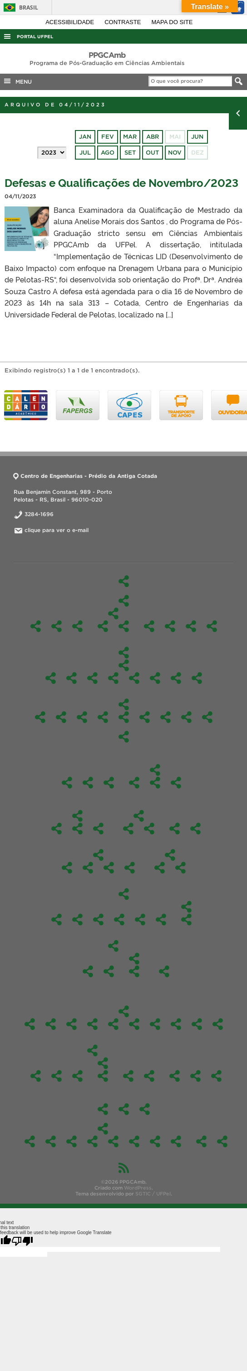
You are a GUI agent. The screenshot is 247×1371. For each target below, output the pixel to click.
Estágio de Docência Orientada (88, 867)
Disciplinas (123, 652)
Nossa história (56, 626)
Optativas (123, 704)
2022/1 (176, 1024)
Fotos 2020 (155, 1141)
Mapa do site (172, 22)
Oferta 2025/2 (50, 1024)
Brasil (19, 7)
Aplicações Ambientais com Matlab (82, 717)
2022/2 (155, 1024)
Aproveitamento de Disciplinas (67, 867)
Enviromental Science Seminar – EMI (124, 717)
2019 (113, 945)
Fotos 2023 (92, 1141)
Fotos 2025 (50, 1141)
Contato (195, 1076)
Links (216, 1076)
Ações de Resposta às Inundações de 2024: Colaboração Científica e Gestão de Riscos (35, 1076)
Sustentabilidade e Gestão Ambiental (197, 678)
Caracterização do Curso (77, 626)
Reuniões (109, 782)
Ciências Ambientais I (50, 678)
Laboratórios (144, 1109)
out (152, 152)
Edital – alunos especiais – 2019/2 (88, 971)
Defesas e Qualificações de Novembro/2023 (121, 182)
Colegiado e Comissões (155, 769)
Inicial (134, 971)
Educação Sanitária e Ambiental (103, 717)
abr (152, 136)
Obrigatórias (124, 665)
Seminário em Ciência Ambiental (176, 678)
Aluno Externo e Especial (56, 828)
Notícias (149, 1076)
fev (107, 136)
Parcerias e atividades (149, 828)
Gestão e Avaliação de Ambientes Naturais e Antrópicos (103, 626)
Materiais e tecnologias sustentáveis (134, 678)
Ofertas (123, 1011)
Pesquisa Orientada (155, 678)
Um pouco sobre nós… (174, 1076)
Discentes (77, 815)
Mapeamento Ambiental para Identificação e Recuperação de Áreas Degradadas (165, 717)
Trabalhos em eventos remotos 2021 (103, 1076)
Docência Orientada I (92, 678)
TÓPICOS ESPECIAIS (40, 717)
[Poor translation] (22, 1241)
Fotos (103, 1128)
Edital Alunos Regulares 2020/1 (186, 919)
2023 (119, 919)
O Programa (123, 600)
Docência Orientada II (113, 678)
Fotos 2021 (134, 1141)
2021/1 (217, 1024)
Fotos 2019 (176, 1141)
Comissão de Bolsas (191, 626)
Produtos (103, 1109)
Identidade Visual (88, 782)
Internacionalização (139, 815)
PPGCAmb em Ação (92, 1050)
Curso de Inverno (77, 1076)
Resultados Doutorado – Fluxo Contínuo (180, 867)
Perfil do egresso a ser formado (212, 626)
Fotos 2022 (113, 1141)
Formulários (98, 855)
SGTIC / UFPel (153, 1193)
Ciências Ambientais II (71, 678)
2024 (98, 919)
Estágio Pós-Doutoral (124, 1109)
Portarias (176, 782)
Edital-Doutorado (170, 855)
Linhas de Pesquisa (113, 613)
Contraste (123, 22)
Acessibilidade (70, 22)
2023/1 (134, 1024)
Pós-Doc (67, 782)
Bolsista (195, 828)
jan (85, 136)
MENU (17, 80)
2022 (140, 919)
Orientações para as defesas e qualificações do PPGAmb (129, 867)
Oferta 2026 (30, 1024)
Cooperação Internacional (128, 828)
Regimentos (174, 828)
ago (107, 152)
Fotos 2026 (30, 1141)
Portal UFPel (35, 36)
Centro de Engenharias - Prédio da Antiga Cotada (85, 476)
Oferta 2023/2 (113, 1024)
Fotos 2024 (71, 1141)
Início (124, 581)
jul (85, 152)
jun (197, 136)
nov (175, 152)
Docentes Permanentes (149, 626)
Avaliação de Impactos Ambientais (61, 717)
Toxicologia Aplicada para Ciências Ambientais (124, 736)
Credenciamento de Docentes (201, 1141)
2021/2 (197, 1024)
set (130, 152)
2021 (161, 919)
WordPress (138, 1187)
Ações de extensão (128, 1076)
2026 (159, 867)
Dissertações (98, 828)
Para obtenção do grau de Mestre (109, 867)
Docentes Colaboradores (170, 626)
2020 (186, 906)
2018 (164, 971)
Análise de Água (56, 1076)
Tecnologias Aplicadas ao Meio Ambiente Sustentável (124, 626)
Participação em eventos (103, 1063)
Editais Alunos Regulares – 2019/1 (109, 971)
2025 (77, 919)
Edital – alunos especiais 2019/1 (134, 958)
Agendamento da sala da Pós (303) (222, 1141)
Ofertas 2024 (92, 1024)
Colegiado (134, 782)
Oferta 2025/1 (71, 1024)
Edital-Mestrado (123, 894)
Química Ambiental (186, 717)
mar (130, 136)
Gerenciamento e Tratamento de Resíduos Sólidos (144, 717)
